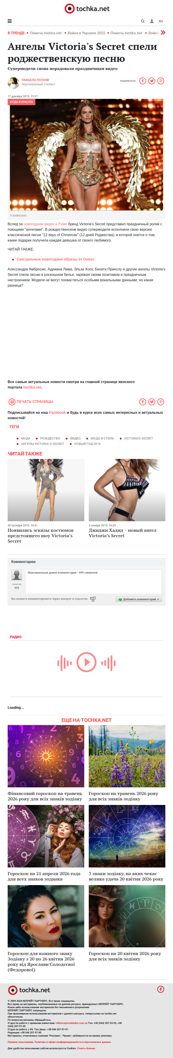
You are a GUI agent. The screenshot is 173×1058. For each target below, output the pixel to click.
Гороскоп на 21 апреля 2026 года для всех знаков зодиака (44, 876)
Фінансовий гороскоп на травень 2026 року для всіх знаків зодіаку (45, 796)
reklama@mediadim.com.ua (71, 1023)
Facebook (57, 412)
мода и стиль (102, 438)
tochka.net (32, 387)
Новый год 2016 (87, 444)
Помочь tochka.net (46, 33)
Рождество (50, 438)
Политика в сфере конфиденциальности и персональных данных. (73, 1042)
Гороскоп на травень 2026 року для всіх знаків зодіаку (123, 796)
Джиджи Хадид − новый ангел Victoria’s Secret (123, 533)
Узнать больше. (86, 1048)
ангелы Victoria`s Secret (42, 444)
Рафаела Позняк (35, 80)
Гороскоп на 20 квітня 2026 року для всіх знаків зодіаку (125, 956)
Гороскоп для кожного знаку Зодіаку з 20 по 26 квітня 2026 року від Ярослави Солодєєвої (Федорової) (41, 961)
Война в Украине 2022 (86, 33)
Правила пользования (20, 1042)
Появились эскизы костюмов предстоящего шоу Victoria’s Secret (40, 535)
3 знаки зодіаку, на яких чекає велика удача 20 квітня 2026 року (126, 876)
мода (25, 438)
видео (75, 438)
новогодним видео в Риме (45, 224)
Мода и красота (21, 102)
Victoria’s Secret (138, 438)
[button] (151, 21)
